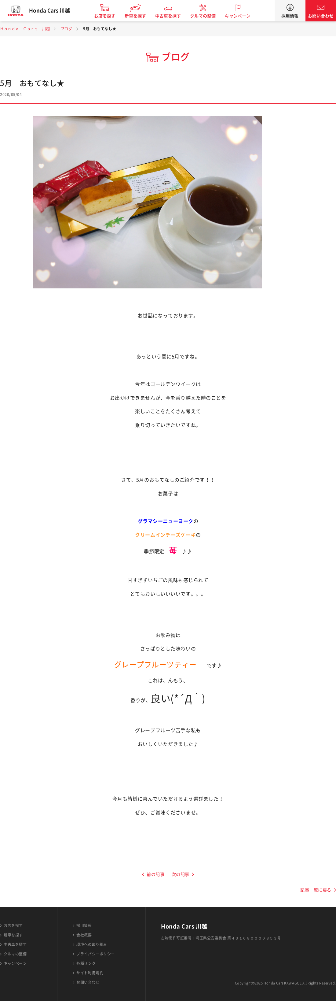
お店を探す (108, 16)
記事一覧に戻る (315, 890)
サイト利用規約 (89, 973)
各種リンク (86, 963)
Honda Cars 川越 (53, 11)
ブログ (66, 29)
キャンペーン (241, 16)
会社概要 (84, 935)
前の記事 (155, 874)
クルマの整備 (207, 16)
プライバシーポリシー (95, 954)
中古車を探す (172, 16)
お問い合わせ (321, 16)
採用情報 (289, 16)
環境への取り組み (91, 944)
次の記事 (180, 874)
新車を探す (139, 16)
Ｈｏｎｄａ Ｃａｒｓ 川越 (25, 29)
